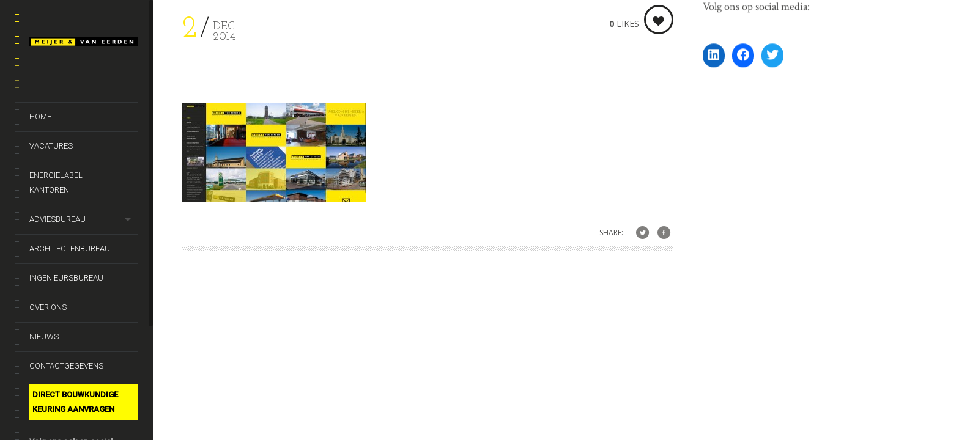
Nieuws (44, 336)
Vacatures (51, 145)
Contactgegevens (66, 365)
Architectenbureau (69, 248)
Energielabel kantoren (56, 182)
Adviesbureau (57, 219)
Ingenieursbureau (66, 277)
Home (40, 116)
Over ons (48, 307)
